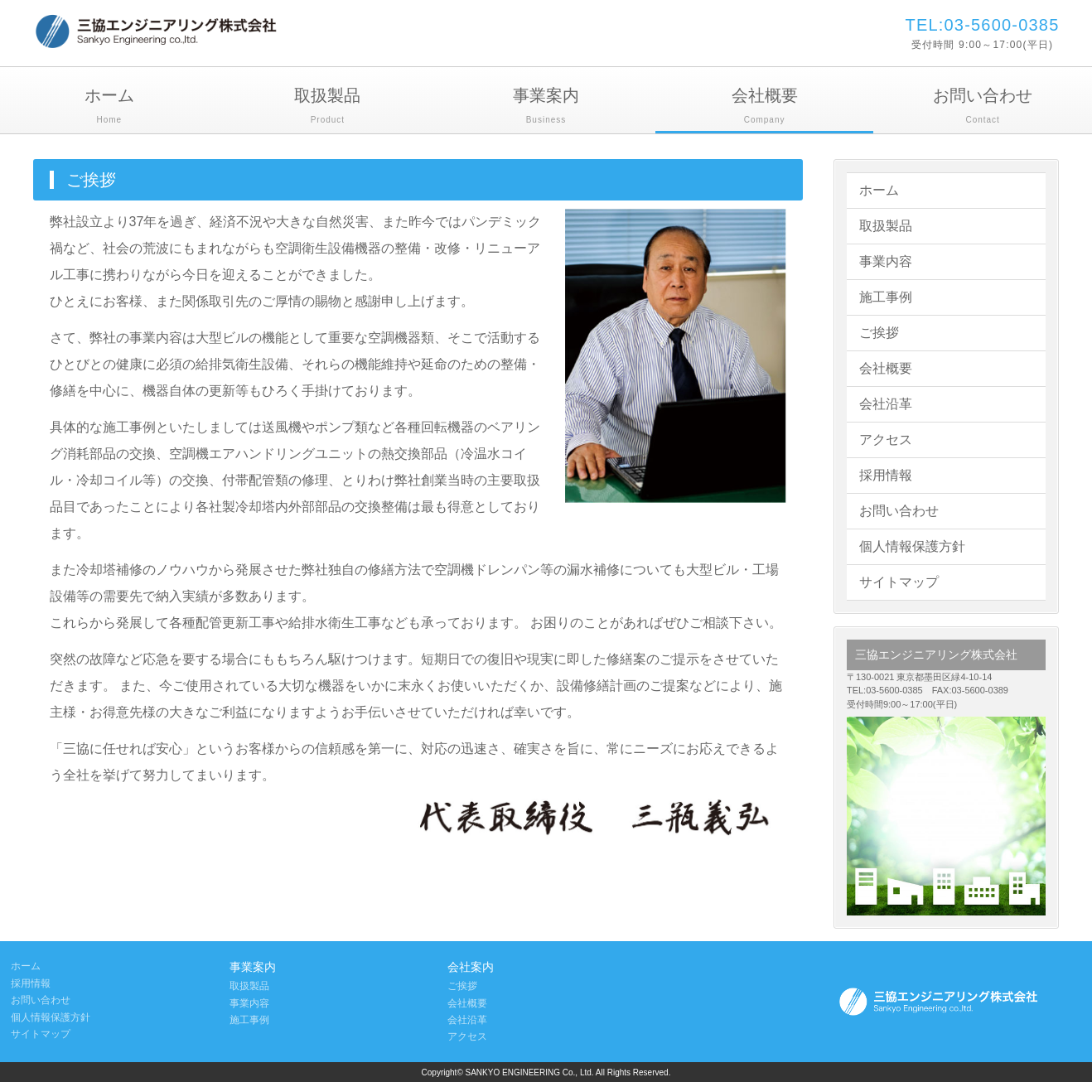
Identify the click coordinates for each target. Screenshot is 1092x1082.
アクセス (885, 439)
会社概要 (764, 107)
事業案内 (546, 107)
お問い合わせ (982, 107)
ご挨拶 (879, 333)
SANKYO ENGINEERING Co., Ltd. (531, 1072)
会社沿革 (885, 404)
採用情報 (885, 475)
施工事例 (885, 297)
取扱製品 (328, 107)
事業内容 (885, 261)
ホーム (109, 107)
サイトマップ (899, 582)
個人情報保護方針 (912, 546)
